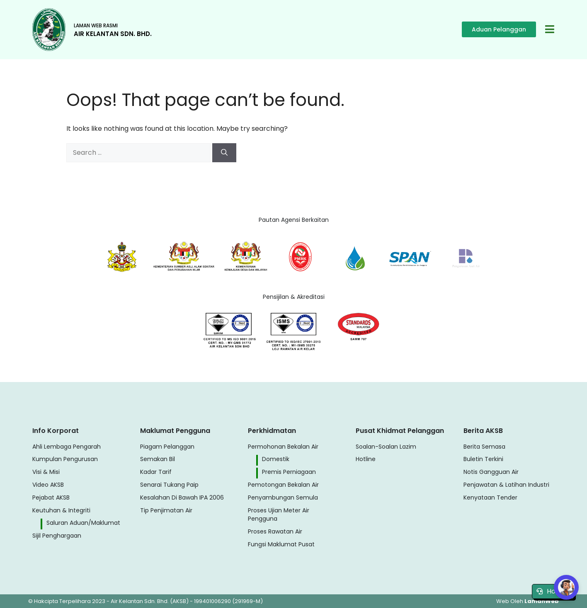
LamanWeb (541, 601)
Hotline (553, 591)
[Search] (224, 152)
